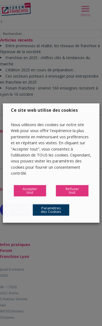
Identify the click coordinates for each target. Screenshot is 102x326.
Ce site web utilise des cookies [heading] (44, 110)
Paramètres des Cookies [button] (51, 210)
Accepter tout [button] (30, 190)
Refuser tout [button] (72, 190)
